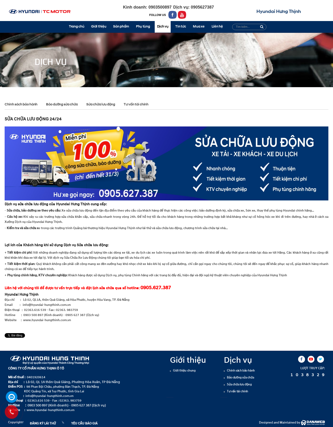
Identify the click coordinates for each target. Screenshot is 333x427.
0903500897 (159, 7)
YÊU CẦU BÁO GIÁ (84, 423)
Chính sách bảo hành (21, 104)
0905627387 (202, 7)
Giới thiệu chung (184, 370)
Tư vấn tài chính (136, 104)
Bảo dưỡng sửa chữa (62, 104)
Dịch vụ (50, 91)
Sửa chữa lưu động (75, 91)
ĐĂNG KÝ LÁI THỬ (43, 423)
